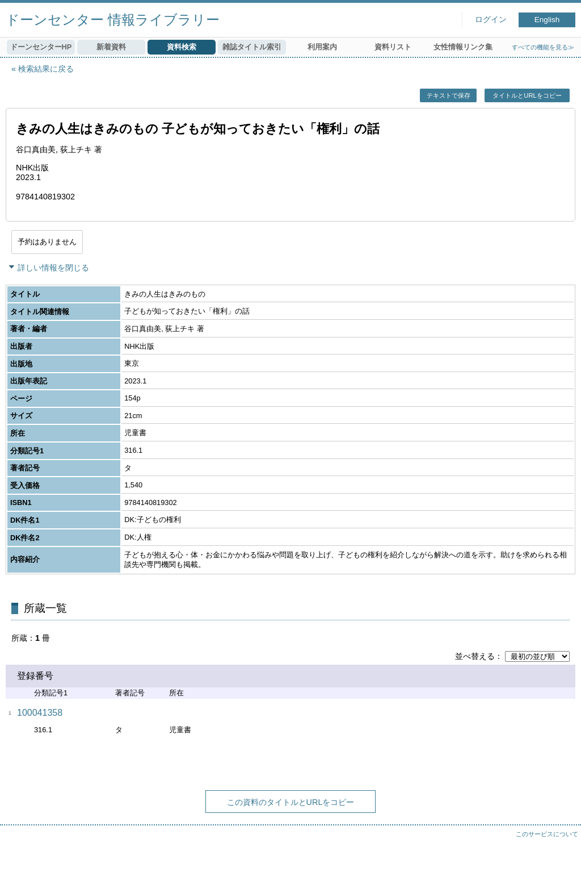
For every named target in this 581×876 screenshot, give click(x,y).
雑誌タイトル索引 (251, 47)
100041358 (39, 713)
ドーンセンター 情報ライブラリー (113, 19)
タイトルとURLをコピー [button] (526, 95)
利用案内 (322, 47)
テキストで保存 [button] (448, 95)
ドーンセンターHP (41, 47)
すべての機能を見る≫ (543, 47)
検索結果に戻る (46, 68)
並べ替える (475, 656)
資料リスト (392, 47)
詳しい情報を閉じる (53, 267)
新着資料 (111, 47)
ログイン (491, 19)
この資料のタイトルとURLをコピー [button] (291, 802)
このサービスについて (547, 834)
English (547, 19)
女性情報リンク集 (462, 47)
